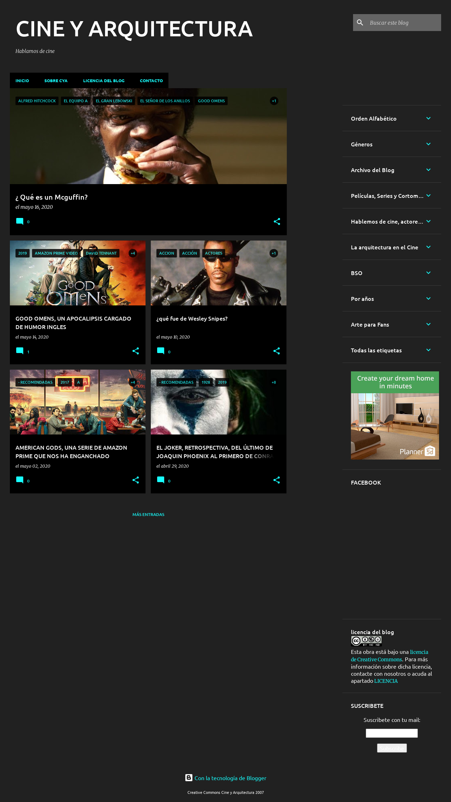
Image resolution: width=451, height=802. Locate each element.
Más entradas (148, 514)
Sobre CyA (56, 80)
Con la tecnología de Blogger (225, 777)
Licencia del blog (103, 80)
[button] (277, 222)
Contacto (151, 80)
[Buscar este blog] (404, 22)
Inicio (22, 80)
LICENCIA (385, 681)
